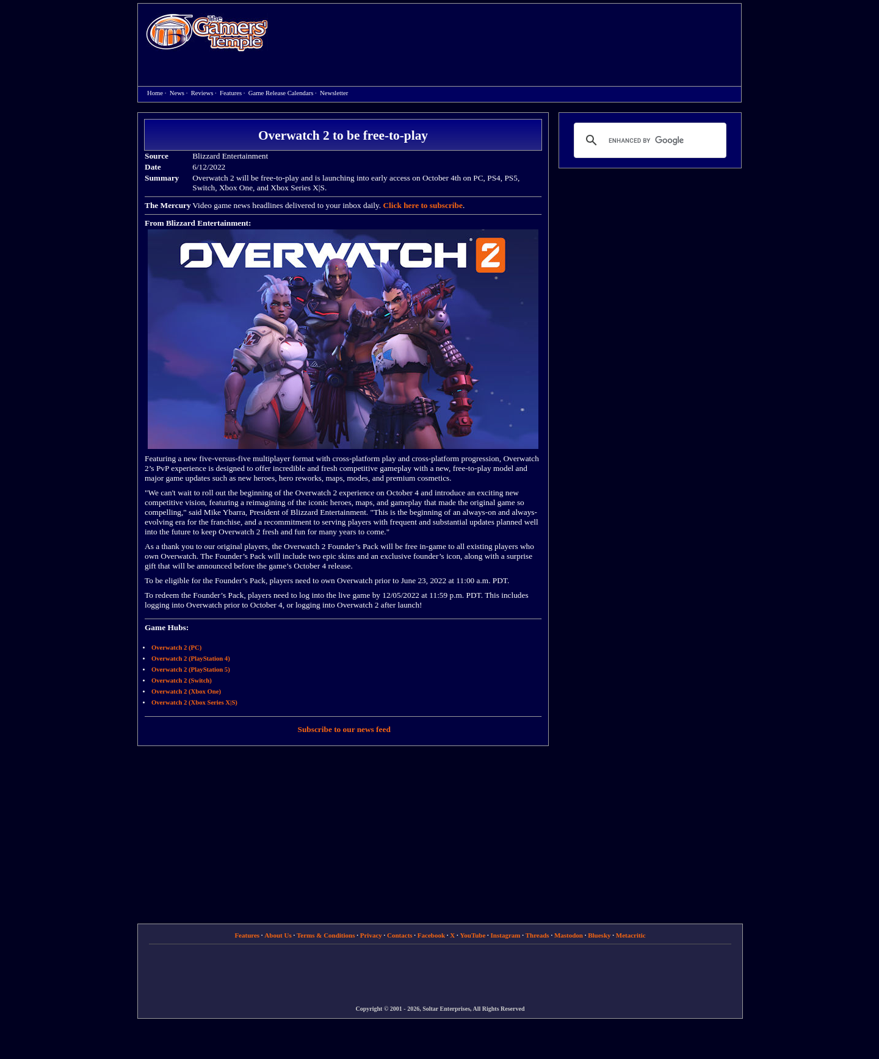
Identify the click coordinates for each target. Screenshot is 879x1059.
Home (207, 32)
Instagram (506, 935)
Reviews (202, 93)
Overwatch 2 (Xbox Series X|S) (194, 702)
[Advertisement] (511, 34)
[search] (648, 140)
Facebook (431, 935)
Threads (537, 935)
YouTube (473, 935)
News (177, 93)
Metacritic (631, 935)
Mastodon (568, 935)
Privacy (371, 935)
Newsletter (334, 93)
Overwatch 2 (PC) (176, 647)
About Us (277, 935)
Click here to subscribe (422, 205)
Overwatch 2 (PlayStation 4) (190, 658)
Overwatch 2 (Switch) (181, 680)
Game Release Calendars (281, 93)
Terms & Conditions (326, 935)
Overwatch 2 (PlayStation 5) (190, 669)
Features (231, 93)
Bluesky (599, 935)
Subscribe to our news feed (344, 729)
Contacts (400, 935)
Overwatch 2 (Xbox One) (186, 691)
